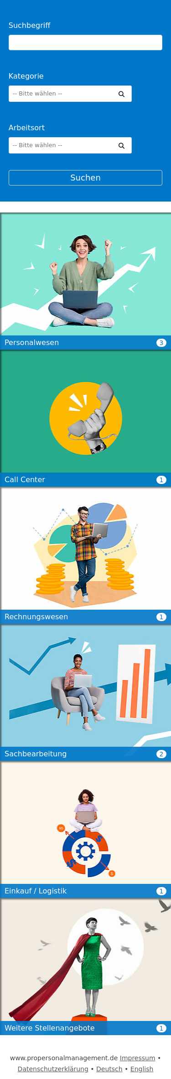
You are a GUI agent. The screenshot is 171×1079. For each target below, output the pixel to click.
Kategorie (26, 76)
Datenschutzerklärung (53, 1069)
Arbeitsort (27, 127)
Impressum (137, 1058)
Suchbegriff (29, 25)
